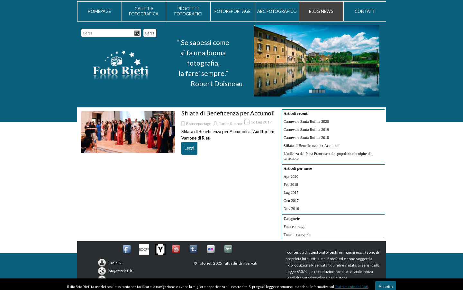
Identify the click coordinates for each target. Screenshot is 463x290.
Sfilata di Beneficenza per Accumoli (228, 113)
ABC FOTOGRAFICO (277, 11)
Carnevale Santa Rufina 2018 (306, 137)
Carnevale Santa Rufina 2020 (306, 121)
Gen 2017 (291, 200)
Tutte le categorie (297, 234)
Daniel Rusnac (231, 123)
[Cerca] (111, 33)
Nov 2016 (291, 208)
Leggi (189, 147)
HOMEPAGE (99, 11)
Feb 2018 (291, 184)
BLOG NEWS (321, 11)
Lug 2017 (291, 192)
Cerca (150, 33)
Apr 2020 (291, 176)
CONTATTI (366, 11)
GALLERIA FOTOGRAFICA (144, 11)
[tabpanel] (203, 63)
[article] (178, 132)
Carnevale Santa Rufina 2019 (306, 129)
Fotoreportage (198, 123)
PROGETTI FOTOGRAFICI (188, 11)
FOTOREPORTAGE (232, 11)
